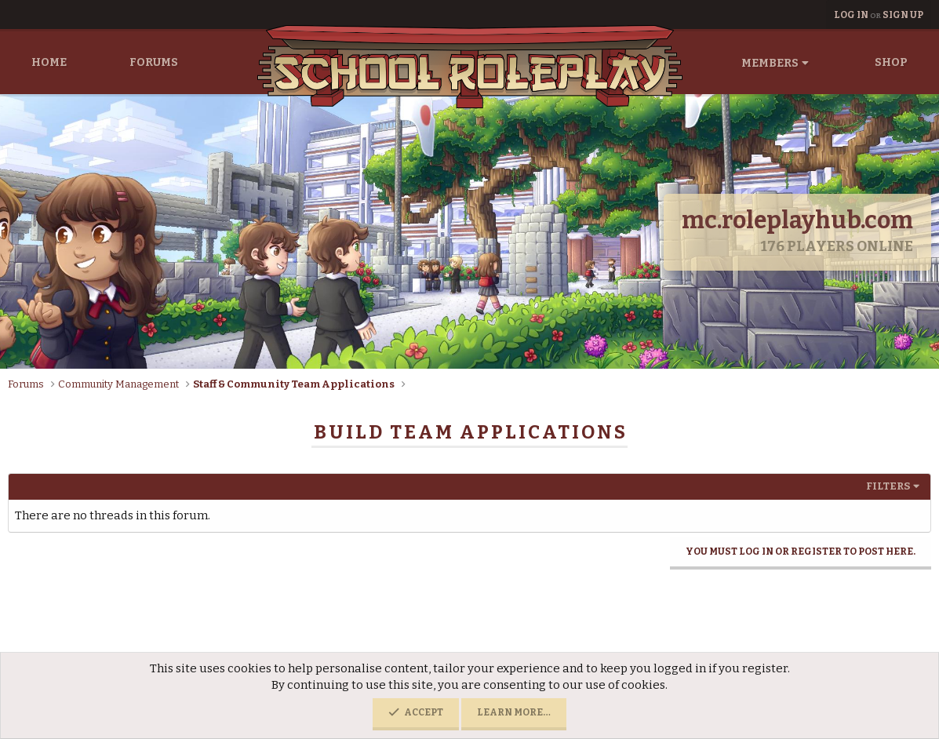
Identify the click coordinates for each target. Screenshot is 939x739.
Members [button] (770, 63)
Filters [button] (888, 486)
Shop (891, 62)
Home (49, 62)
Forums (153, 62)
